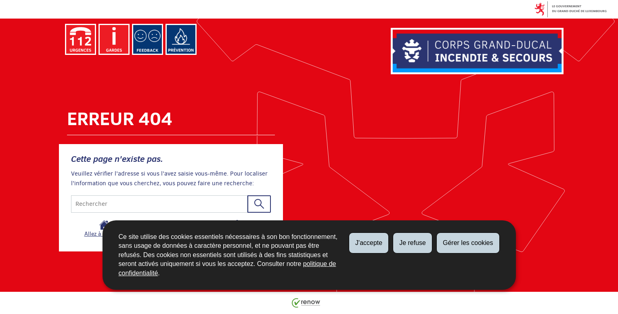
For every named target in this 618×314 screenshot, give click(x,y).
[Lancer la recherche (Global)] (259, 204)
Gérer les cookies (468, 242)
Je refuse (412, 242)
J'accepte (368, 242)
